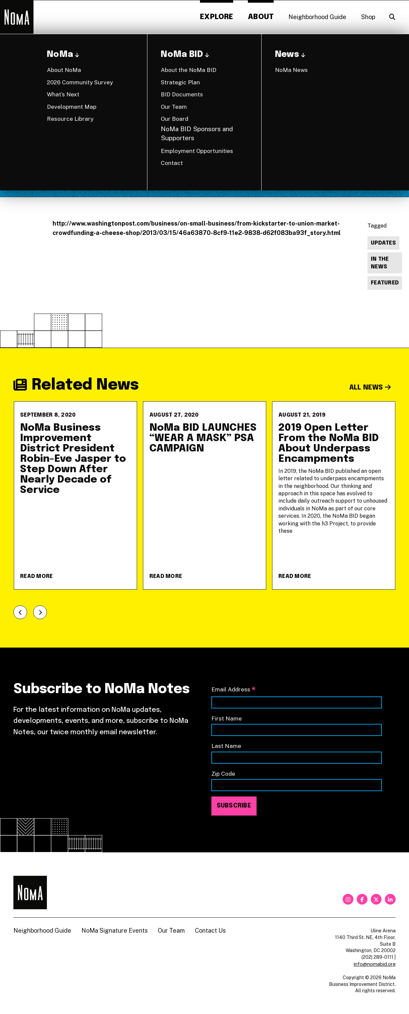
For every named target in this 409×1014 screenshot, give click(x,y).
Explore (216, 17)
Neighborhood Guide (317, 16)
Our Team (171, 930)
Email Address (233, 690)
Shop (368, 16)
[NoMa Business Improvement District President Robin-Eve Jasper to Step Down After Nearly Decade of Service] (75, 495)
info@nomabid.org (375, 964)
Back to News (376, 52)
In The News (380, 263)
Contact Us (210, 930)
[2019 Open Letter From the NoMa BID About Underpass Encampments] (333, 495)
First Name (226, 718)
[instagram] (348, 899)
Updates (383, 243)
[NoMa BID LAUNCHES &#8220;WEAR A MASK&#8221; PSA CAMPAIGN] (204, 495)
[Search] (392, 17)
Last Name (226, 745)
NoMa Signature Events (114, 930)
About (261, 17)
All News (370, 387)
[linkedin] (390, 899)
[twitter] (376, 899)
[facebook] (362, 899)
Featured (385, 283)
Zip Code (223, 773)
